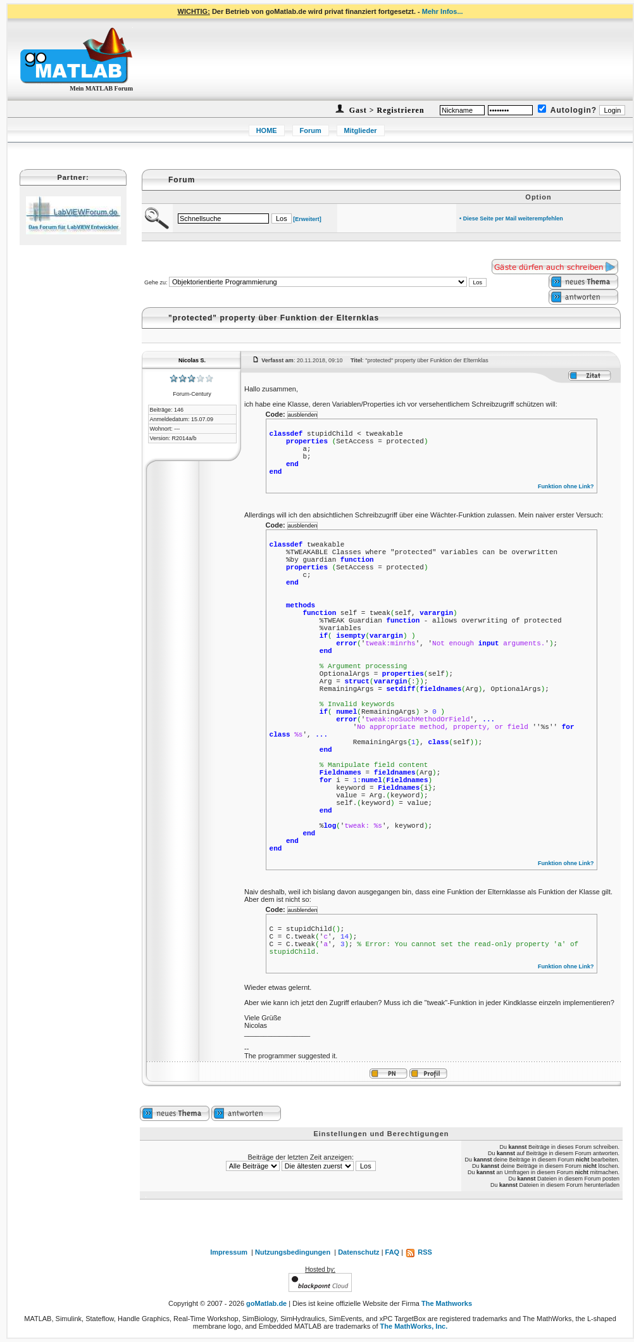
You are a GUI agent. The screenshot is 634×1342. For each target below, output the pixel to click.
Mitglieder (360, 130)
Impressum (228, 1252)
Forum (310, 130)
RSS (418, 1252)
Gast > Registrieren (386, 110)
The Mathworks (446, 1303)
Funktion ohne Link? (566, 486)
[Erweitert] (307, 219)
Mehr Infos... (442, 11)
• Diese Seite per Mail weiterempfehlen (511, 218)
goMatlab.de (266, 1303)
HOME (266, 130)
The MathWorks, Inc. (414, 1326)
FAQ (392, 1252)
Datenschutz (358, 1252)
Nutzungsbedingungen (292, 1252)
